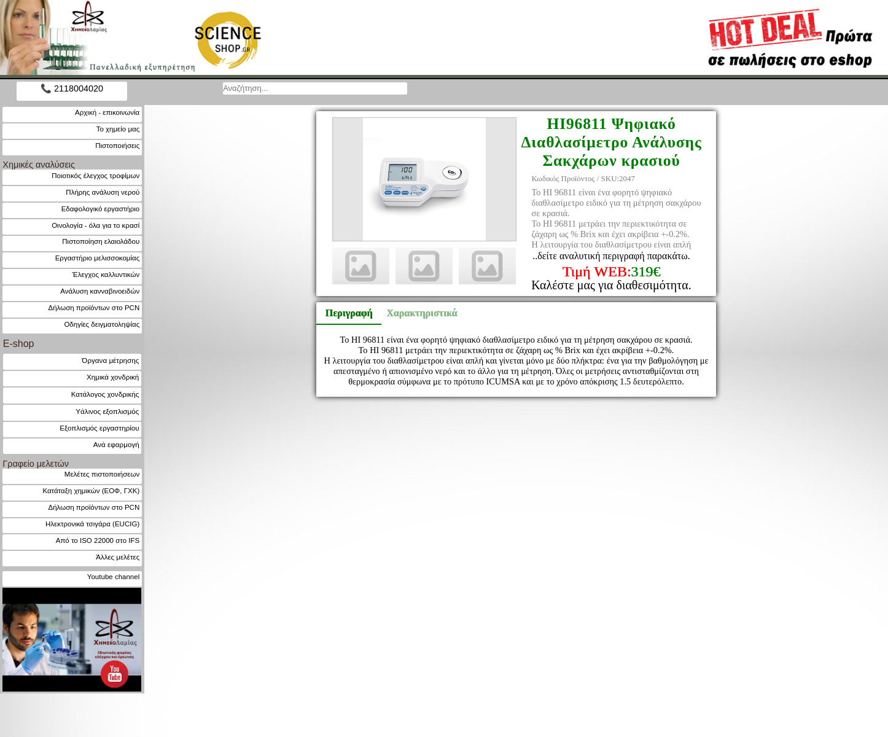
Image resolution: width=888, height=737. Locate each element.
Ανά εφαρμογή (116, 444)
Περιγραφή (349, 313)
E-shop (18, 343)
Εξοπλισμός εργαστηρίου (99, 428)
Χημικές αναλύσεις (38, 165)
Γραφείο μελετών (35, 464)
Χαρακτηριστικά (416, 313)
